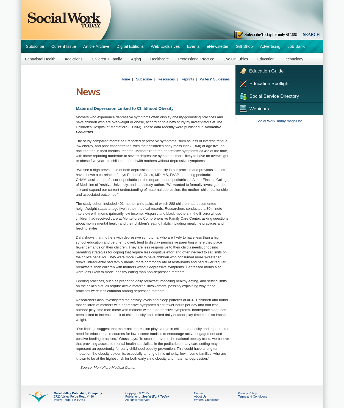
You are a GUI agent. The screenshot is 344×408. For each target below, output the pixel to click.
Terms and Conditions (252, 396)
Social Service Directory (268, 96)
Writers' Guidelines (215, 79)
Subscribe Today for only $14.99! (265, 34)
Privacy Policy (247, 393)
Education (265, 59)
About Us (200, 396)
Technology (293, 59)
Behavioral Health (40, 59)
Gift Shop (244, 46)
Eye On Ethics (236, 59)
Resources (166, 79)
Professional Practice (196, 59)
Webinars (253, 108)
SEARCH (311, 34)
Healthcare (159, 59)
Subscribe (35, 46)
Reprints (187, 79)
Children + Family (107, 59)
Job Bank (296, 46)
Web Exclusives (165, 46)
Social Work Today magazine (279, 121)
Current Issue (63, 46)
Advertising (270, 46)
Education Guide (261, 70)
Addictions (73, 59)
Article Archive (96, 46)
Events (193, 46)
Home (125, 79)
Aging (136, 59)
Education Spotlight (264, 83)
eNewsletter (217, 46)
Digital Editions (130, 46)
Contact (199, 393)
